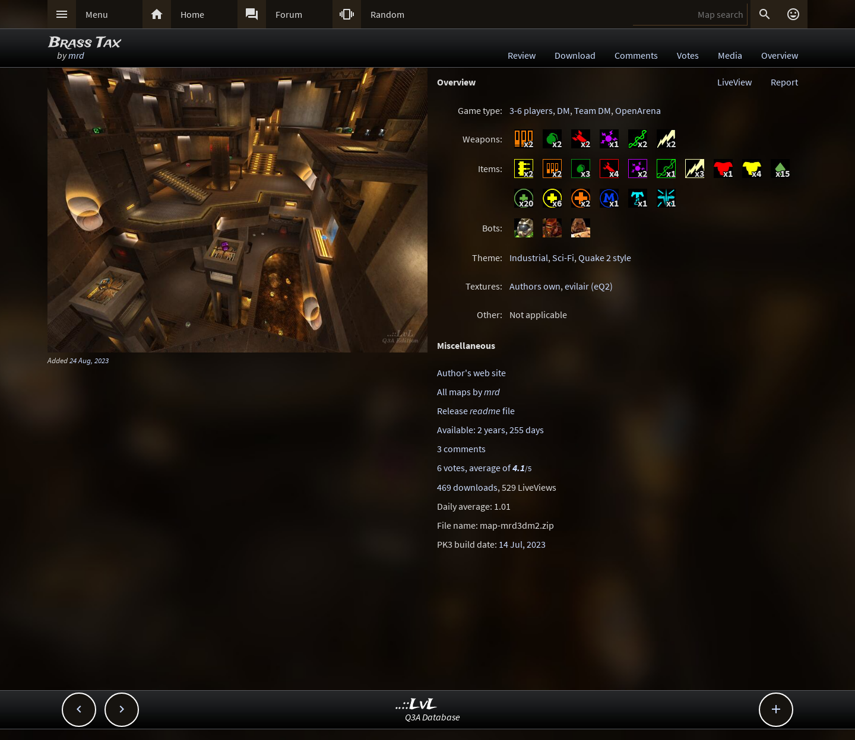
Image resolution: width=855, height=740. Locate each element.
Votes (688, 55)
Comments (636, 55)
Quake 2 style (604, 257)
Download (575, 55)
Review (522, 55)
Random (387, 14)
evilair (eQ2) (589, 286)
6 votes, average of (484, 468)
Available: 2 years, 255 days (490, 430)
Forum (289, 14)
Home (192, 14)
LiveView (734, 82)
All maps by (468, 392)
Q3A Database (432, 717)
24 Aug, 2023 (89, 360)
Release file (476, 411)
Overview (779, 55)
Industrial (528, 257)
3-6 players (531, 110)
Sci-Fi (563, 257)
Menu (97, 14)
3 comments (461, 449)
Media (730, 55)
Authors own (534, 286)
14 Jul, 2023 (522, 544)
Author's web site (471, 373)
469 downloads (467, 487)
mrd (76, 55)
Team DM (592, 110)
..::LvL (416, 704)
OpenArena (638, 110)
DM (563, 110)
